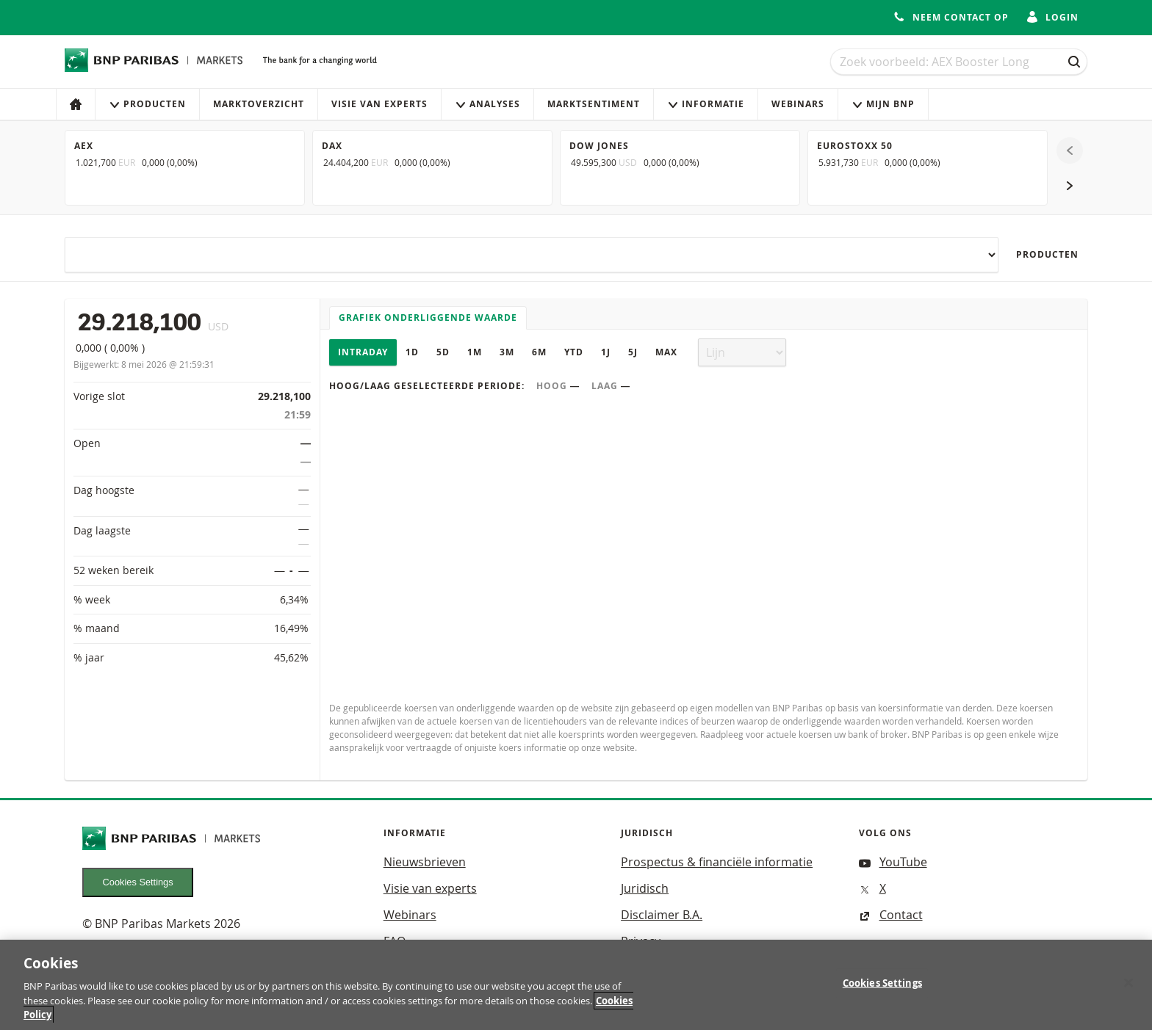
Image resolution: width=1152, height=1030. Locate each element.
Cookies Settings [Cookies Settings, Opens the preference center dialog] (882, 989)
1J (606, 352)
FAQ (395, 941)
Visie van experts (379, 104)
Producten (147, 104)
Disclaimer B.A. (661, 915)
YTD (573, 352)
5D (443, 352)
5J (633, 352)
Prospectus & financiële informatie (717, 862)
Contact (891, 915)
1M (474, 352)
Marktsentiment (593, 104)
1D (412, 352)
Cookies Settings (138, 882)
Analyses (487, 104)
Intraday (363, 352)
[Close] (1128, 989)
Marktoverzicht (258, 104)
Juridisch (645, 888)
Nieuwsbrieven (425, 862)
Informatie (705, 104)
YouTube (893, 862)
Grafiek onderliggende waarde (428, 317)
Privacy (640, 941)
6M (539, 352)
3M (507, 352)
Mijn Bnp (883, 104)
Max (666, 352)
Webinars (797, 104)
